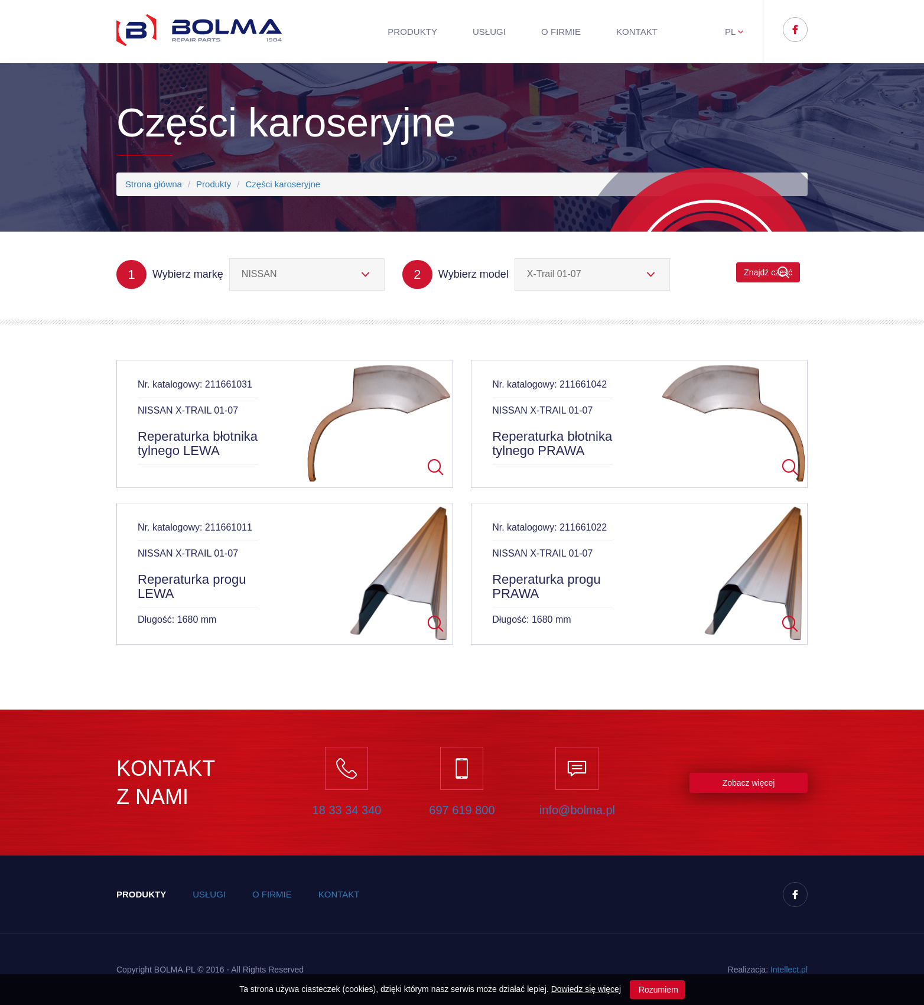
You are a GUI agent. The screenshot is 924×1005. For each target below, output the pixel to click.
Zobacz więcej (749, 783)
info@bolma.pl (577, 810)
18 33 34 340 (347, 810)
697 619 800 (461, 810)
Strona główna (153, 184)
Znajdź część (768, 272)
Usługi (489, 32)
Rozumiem (657, 989)
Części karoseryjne (282, 184)
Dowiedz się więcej (586, 989)
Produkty (412, 32)
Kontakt (637, 32)
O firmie (561, 32)
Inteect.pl (789, 969)
